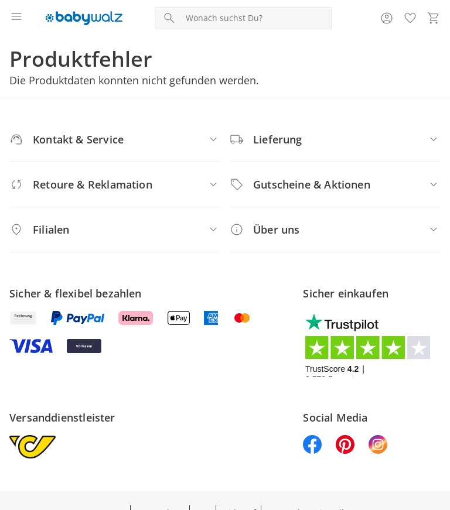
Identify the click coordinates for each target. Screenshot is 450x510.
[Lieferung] (335, 139)
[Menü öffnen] (16, 18)
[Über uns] (335, 229)
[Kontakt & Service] (114, 139)
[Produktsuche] (256, 18)
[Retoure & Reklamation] (114, 184)
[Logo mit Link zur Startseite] (84, 18)
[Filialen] (114, 229)
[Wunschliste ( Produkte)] (410, 18)
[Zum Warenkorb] (434, 18)
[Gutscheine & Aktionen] (335, 184)
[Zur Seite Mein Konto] (387, 18)
